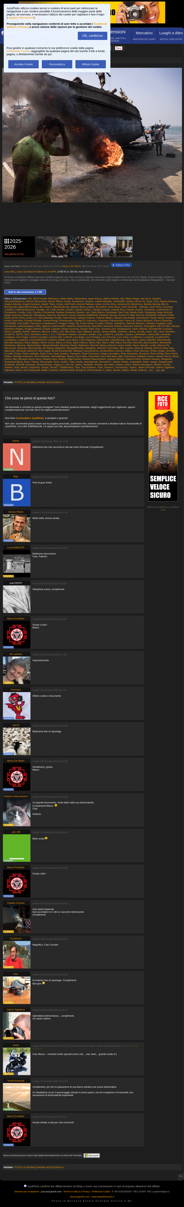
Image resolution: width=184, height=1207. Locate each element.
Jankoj (131, 331)
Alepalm (156, 298)
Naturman (9, 350)
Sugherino (34, 367)
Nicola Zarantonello (62, 350)
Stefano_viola (11, 367)
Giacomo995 (58, 326)
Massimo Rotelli (68, 345)
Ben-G (164, 304)
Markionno (10, 345)
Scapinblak (135, 361)
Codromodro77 (164, 309)
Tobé (100, 367)
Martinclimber (34, 345)
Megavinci (60, 348)
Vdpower (9, 370)
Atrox (113, 304)
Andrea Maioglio (103, 301)
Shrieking (9, 364)
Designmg (150, 312)
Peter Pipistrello (129, 353)
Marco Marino (80, 342)
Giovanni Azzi (108, 328)
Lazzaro (129, 334)
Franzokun (35, 323)
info (163, 510)
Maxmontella (34, 348)
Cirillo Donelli (57, 309)
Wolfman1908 (66, 370)
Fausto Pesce (157, 317)
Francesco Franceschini (110, 320)
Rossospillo (46, 361)
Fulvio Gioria (87, 323)
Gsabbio (16, 331)
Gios (97, 328)
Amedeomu (78, 301)
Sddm (146, 361)
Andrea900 (119, 301)
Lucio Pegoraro (87, 339)
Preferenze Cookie (18, 51)
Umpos (132, 367)
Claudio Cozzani (101, 309)
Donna (72, 315)
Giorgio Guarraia (70, 328)
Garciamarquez (26, 326)
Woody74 (80, 370)
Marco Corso (47, 342)
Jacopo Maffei (108, 331)
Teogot (44, 367)
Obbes (128, 350)
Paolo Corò (46, 353)
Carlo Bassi (114, 306)
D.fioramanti (48, 312)
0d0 (30, 298)
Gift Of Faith (163, 326)
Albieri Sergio (132, 298)
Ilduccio (46, 331)
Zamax (116, 370)
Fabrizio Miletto (104, 317)
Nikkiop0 (78, 350)
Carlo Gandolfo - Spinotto (134, 306)
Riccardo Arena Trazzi (29, 359)
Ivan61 (96, 331)
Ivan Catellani (84, 331)
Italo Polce (70, 331)
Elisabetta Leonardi (155, 315)
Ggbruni (46, 326)
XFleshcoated (94, 370)
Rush (56, 361)
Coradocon (10, 312)
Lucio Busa (72, 339)
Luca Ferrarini (108, 337)
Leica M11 (9, 271)
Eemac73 (124, 315)
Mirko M (138, 348)
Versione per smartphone (26, 1191)
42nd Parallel (40, 298)
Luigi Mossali (117, 339)
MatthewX (83, 345)
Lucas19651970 (37, 339)
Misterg (148, 348)
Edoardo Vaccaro (108, 315)
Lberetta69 (140, 334)
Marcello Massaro (13, 342)
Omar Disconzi (141, 350)
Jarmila (140, 331)
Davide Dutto (136, 312)
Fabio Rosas (69, 317)
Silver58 (20, 364)
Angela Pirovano (168, 301)
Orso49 (8, 353)
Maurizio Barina (98, 345)
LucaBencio (136, 337)
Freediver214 (49, 323)
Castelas (9, 309)
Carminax (167, 306)
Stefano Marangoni (142, 364)
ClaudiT (69, 309)
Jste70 (19, 334)
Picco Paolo (171, 353)
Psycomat (93, 356)
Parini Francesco (90, 353)
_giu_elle (160, 370)
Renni (168, 356)
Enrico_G (31, 317)
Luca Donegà (92, 337)
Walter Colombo (49, 370)
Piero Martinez (42, 356)
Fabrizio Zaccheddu (124, 317)
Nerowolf (20, 350)
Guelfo (26, 331)
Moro (165, 348)
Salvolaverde (91, 361)
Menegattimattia (75, 348)
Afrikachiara (80, 298)
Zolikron (142, 370)
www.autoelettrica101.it (102, 1196)
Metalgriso (90, 348)
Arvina (105, 304)
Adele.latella (66, 298)
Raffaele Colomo (146, 356)
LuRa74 (67, 337)
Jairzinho (122, 331)
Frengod (62, 323)
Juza (26, 334)
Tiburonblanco (88, 367)
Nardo (15, 440)
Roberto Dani (50, 359)
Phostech (144, 353)
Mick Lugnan (126, 348)
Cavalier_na (42, 309)
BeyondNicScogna (28, 306)
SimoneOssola (44, 364)
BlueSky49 (59, 306)
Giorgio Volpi (87, 328)
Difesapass (39, 315)
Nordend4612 (107, 350)
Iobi (61, 331)
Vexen (18, 370)
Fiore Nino (17, 320)
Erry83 (57, 317)
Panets (17, 353)
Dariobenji (111, 312)
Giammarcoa (83, 326)
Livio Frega (22, 337)
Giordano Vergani (13, 328)
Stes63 (24, 367)
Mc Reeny (48, 348)
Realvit (159, 356)
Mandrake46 (163, 339)
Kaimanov (35, 334)
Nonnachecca (91, 350)
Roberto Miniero (115, 359)
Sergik (153, 361)
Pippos (70, 356)
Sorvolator (109, 364)
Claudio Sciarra (134, 309)
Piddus (8, 356)
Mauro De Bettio (72, 266)
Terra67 (54, 367)
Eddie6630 (92, 315)
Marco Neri (95, 342)
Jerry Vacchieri (166, 331)
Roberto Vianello (151, 359)
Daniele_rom (83, 312)
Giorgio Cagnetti (51, 328)
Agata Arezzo (95, 298)
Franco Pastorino (163, 320)
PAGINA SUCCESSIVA (50, 382)
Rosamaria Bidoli (13, 361)
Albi (122, 298)
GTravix (109, 323)
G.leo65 (99, 323)
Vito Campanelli (31, 370)
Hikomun (35, 331)
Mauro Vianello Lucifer (144, 345)
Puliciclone (129, 356)
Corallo (21, 312)
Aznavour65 (123, 304)
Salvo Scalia (76, 361)
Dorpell (81, 315)
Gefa (37, 326)
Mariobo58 (165, 342)
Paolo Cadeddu (30, 353)
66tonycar (53, 298)
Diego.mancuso (12, 315)
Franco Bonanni (144, 320)
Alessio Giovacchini (36, 301)
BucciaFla (101, 306)
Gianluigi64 (150, 326)
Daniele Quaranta (65, 312)
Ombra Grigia (157, 350)
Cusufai (36, 312)
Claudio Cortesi (83, 309)
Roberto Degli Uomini (69, 359)
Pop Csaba (81, 356)
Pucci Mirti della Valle (111, 356)
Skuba (78, 364)
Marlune (21, 345)
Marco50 (137, 342)
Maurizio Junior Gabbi (119, 345)
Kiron (45, 334)
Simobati (30, 364)
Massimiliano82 (50, 345)
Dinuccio (51, 315)
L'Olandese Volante (66, 334)
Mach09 (151, 339)
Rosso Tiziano (31, 361)
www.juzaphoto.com (80, 1196)
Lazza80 (118, 334)
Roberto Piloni (133, 359)
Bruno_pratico (87, 306)
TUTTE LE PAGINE (24, 382)
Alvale (67, 301)
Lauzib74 (108, 334)
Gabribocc (119, 323)
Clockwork (149, 309)
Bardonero (137, 304)
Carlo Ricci (155, 306)
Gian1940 (97, 326)
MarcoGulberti (150, 342)
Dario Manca (98, 312)
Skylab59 (88, 364)
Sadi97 (64, 361)
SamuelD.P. (105, 361)
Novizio (119, 350)
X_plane (107, 370)
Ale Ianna (146, 298)
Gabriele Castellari (155, 323)
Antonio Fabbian (85, 304)
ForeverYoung (50, 320)
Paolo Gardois (60, 353)
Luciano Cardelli (56, 339)
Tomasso (109, 367)
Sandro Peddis (120, 361)
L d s (51, 334)
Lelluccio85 (153, 334)
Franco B (129, 320)
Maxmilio (21, 348)
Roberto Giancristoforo (94, 359)
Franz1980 (22, 323)
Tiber (77, 367)
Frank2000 (10, 323)
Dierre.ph (27, 315)
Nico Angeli (44, 350)
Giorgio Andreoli (32, 328)
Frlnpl (71, 323)
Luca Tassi (122, 337)
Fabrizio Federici (86, 317)
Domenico (62, 315)
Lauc (99, 334)
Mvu (171, 348)
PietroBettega (58, 356)
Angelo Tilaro (48, 304)
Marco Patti (108, 342)
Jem (155, 331)
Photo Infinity (157, 353)
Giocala (175, 326)
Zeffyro (125, 370)
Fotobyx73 (79, 320)
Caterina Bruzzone (25, 309)
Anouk (59, 304)
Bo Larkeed (72, 306)
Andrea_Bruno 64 (135, 301)
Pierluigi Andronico (23, 356)
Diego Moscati (164, 312)
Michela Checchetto (107, 348)
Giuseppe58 (155, 328)
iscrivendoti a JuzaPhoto (30, 418)
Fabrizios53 (142, 317)
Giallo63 (70, 326)
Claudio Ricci (118, 309)
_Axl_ (151, 370)
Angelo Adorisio (12, 304)
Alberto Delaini (111, 298)
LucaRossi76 (162, 337)
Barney (156, 304)
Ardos (98, 304)
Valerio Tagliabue (165, 367)
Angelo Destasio (31, 304)
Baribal (147, 304)
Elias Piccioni (137, 315)
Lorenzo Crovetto (38, 337)
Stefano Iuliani (123, 364)
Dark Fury (123, 312)
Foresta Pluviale (32, 320)
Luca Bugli (78, 337)
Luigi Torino (131, 339)
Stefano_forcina (162, 364)
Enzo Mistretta (45, 317)
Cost (28, 312)
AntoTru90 (69, 304)
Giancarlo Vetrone (132, 326)
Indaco (54, 331)
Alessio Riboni (55, 301)
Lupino (142, 339)
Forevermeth (66, 320)
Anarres (89, 301)
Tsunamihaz (121, 367)
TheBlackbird (66, 367)
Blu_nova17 (45, 306)
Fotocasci (91, 320)
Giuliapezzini (124, 328)
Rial (15, 359)
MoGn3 (157, 348)
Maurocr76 (163, 345)
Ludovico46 (102, 339)
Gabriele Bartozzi (135, 323)
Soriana (98, 364)
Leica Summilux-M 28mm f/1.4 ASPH (36, 271)
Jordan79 (9, 334)
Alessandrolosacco (14, 301)
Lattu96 (91, 334)
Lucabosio (22, 339)
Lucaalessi (10, 339)
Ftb (77, 323)
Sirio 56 (69, 364)
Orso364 (170, 350)
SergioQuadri (165, 361)
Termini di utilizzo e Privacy (76, 1191)
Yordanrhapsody (15, 1080)
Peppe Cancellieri (110, 353)
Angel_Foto (152, 301)
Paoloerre (75, 353)
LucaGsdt (148, 337)
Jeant (149, 331)
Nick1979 (32, 350)
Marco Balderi (32, 342)
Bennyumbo (10, 306)
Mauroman (10, 348)
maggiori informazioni (21, 17)
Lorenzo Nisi (55, 337)
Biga (15, 476)
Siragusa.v (58, 364)
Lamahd (81, 334)
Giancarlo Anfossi (112, 326)
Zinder (133, 370)
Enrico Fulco (18, 317)
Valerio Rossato (146, 367)
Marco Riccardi (123, 342)
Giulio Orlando (139, 328)
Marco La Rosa (64, 342)
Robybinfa (166, 359)
